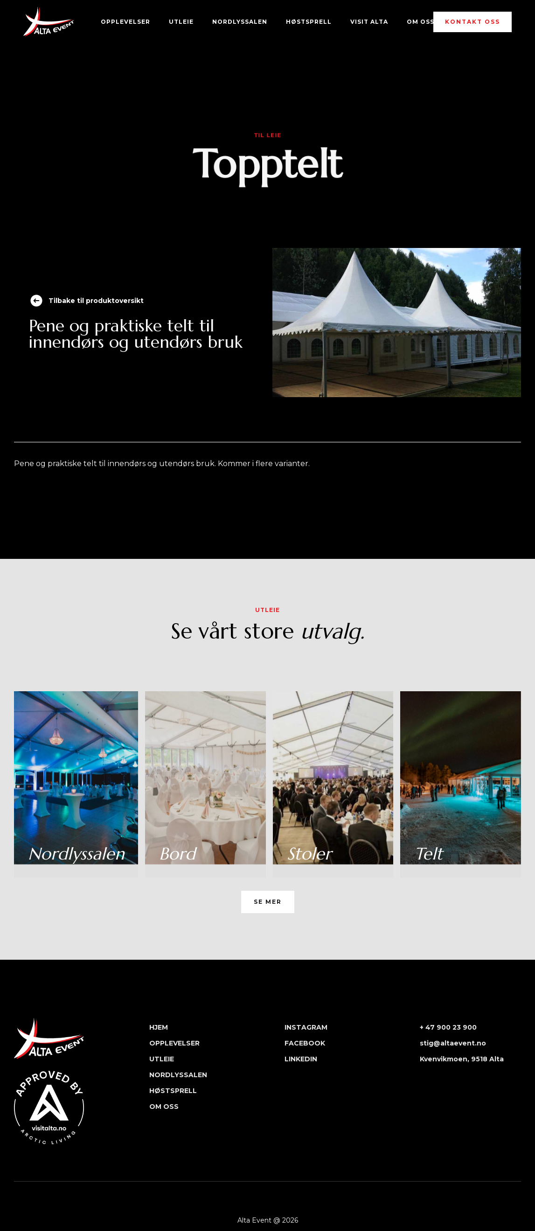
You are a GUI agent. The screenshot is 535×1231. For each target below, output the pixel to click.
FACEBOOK (305, 1043)
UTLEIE (181, 21)
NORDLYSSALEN (239, 21)
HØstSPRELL (309, 21)
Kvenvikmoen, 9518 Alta (462, 1059)
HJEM (158, 1027)
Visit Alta (369, 21)
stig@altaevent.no (453, 1043)
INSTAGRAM (306, 1027)
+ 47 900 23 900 (448, 1027)
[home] (48, 21)
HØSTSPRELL (173, 1090)
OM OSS (420, 21)
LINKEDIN (301, 1059)
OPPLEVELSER (125, 21)
